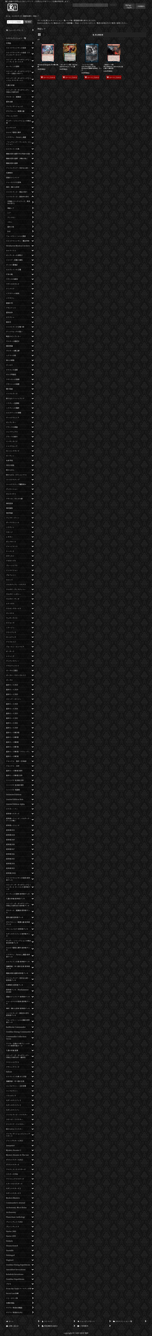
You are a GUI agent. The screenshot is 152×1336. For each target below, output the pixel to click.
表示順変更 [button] (98, 35)
